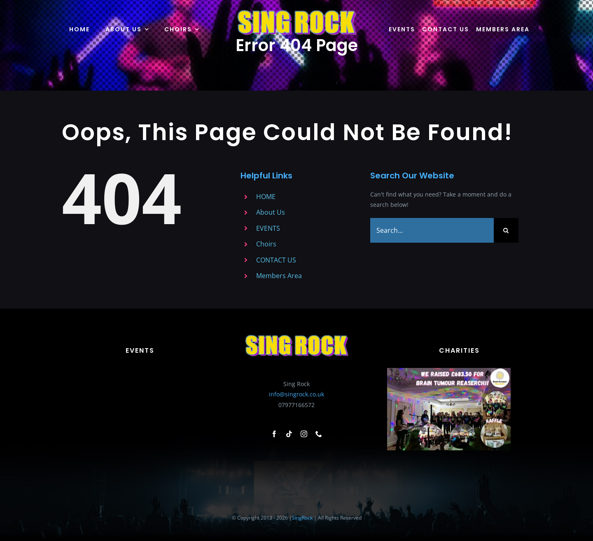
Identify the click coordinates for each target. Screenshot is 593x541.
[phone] (318, 434)
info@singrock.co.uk (296, 394)
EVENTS (268, 228)
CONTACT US (276, 260)
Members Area (279, 275)
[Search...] (432, 230)
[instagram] (304, 434)
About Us (270, 212)
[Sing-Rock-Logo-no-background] (296, 11)
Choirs (266, 243)
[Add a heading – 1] (449, 371)
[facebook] (274, 434)
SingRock (302, 517)
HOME (265, 196)
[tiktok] (289, 434)
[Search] (506, 230)
